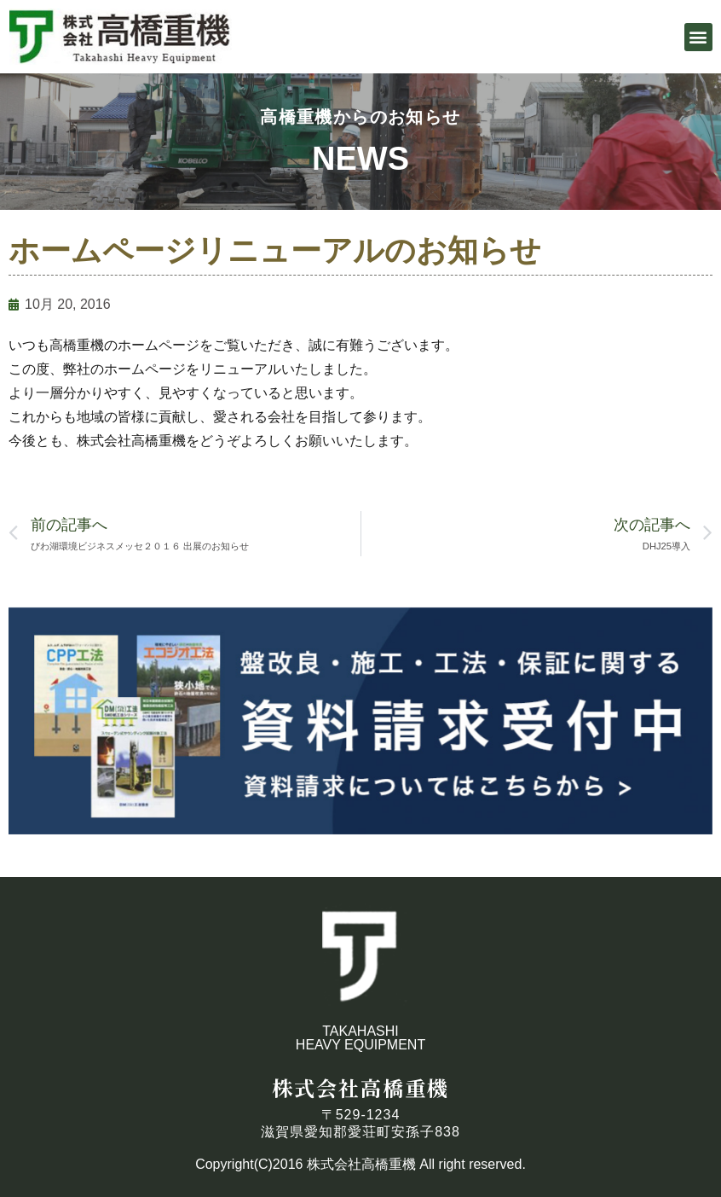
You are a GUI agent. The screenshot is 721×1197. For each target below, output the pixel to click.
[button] (698, 37)
